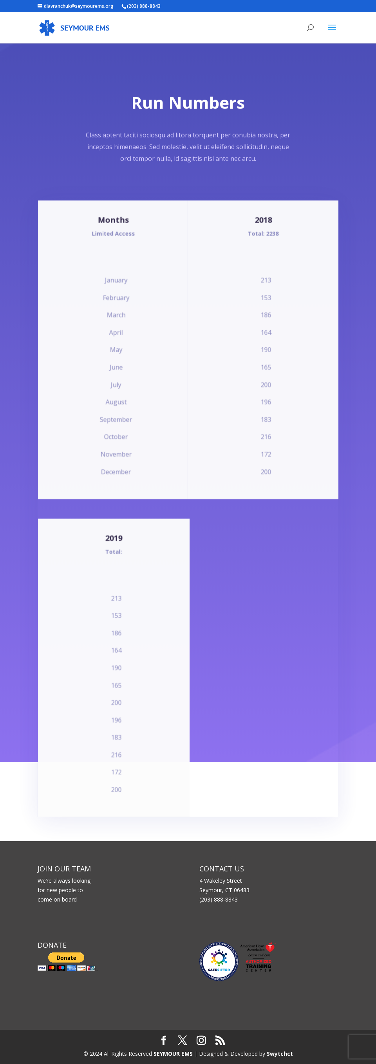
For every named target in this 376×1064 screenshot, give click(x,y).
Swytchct (280, 1053)
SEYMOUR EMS (173, 1053)
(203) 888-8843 (144, 6)
